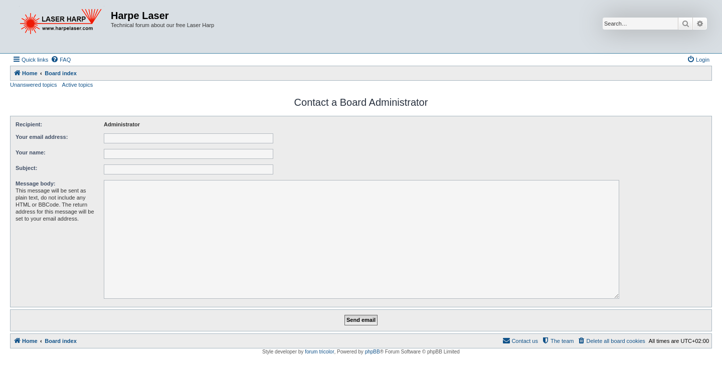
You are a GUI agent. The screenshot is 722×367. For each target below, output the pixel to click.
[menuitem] (61, 60)
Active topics (77, 85)
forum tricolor (319, 351)
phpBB (372, 351)
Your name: (31, 152)
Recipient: (29, 124)
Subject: (26, 168)
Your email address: (42, 137)
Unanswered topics (33, 85)
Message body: (35, 183)
